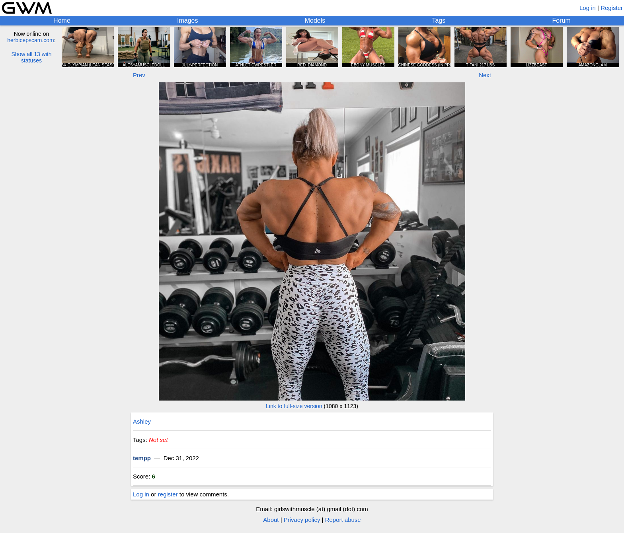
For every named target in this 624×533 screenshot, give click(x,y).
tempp (142, 458)
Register (612, 7)
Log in (587, 7)
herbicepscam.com (30, 40)
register (168, 494)
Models (315, 20)
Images (187, 20)
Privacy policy (302, 519)
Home (61, 20)
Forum (561, 20)
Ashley (142, 421)
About (271, 519)
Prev (139, 75)
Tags (439, 20)
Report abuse (343, 519)
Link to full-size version (294, 406)
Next (485, 75)
